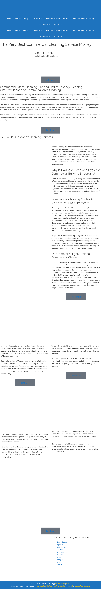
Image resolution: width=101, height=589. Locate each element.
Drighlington (61, 552)
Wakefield (48, 586)
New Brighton (62, 542)
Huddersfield (78, 586)
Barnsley (87, 586)
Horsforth (56, 586)
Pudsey (37, 586)
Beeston (60, 549)
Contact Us (58, 24)
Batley (59, 562)
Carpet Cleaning (44, 24)
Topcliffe (60, 544)
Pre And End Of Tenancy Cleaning (57, 18)
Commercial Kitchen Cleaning (83, 18)
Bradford (63, 586)
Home (9, 18)
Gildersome (61, 547)
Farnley (59, 565)
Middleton (61, 554)
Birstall (59, 557)
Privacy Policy (60, 584)
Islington (60, 560)
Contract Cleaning (21, 18)
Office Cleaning (37, 18)
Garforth (70, 586)
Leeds (42, 586)
